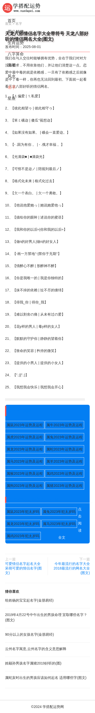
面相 (12, 65)
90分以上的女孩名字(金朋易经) (29, 634)
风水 (12, 76)
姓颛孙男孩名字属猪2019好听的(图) (33, 663)
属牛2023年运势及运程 (64, 425)
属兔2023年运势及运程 (64, 437)
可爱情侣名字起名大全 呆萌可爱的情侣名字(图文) (23, 568)
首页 (12, 20)
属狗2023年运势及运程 (25, 486)
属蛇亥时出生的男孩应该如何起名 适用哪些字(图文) (45, 678)
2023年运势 (19, 410)
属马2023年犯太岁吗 (59, 524)
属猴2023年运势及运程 (25, 473)
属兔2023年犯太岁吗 (59, 512)
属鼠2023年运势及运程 (25, 425)
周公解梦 (16, 32)
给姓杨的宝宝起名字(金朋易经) (29, 600)
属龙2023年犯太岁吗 (23, 524)
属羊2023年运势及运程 (64, 461)
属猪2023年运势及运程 (64, 486)
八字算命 (16, 54)
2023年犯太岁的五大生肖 (33, 499)
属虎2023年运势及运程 (25, 437)
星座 (12, 98)
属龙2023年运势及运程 (25, 449)
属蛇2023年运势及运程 (64, 449)
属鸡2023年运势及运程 (64, 473)
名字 (12, 87)
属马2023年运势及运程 (25, 461)
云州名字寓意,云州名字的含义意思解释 (35, 649)
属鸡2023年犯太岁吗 (23, 536)
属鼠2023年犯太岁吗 (23, 512)
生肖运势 (16, 43)
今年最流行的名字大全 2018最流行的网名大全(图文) (72, 568)
